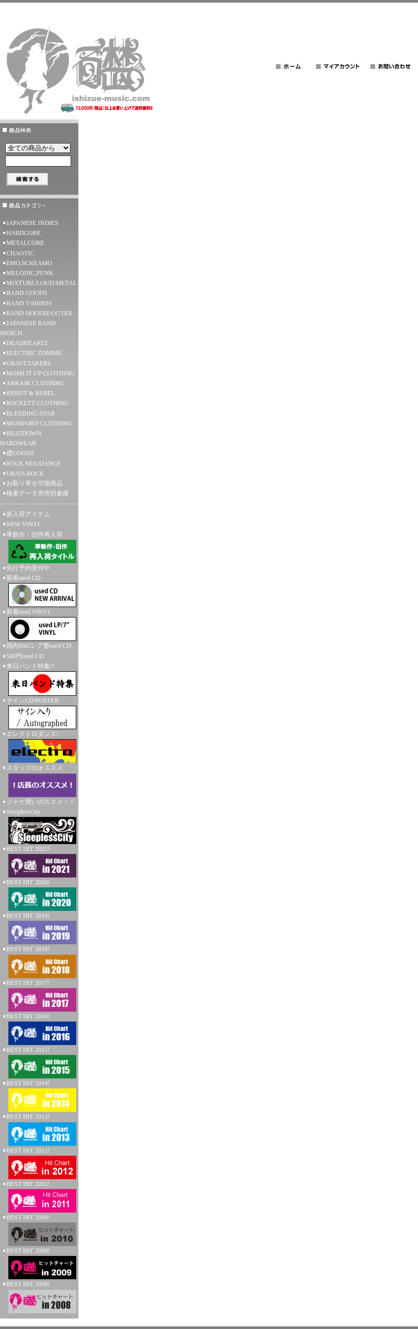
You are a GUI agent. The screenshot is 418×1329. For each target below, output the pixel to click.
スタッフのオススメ (39, 780)
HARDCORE (23, 232)
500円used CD (25, 656)
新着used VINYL (39, 624)
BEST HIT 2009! (39, 1263)
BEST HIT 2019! (39, 928)
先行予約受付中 (28, 568)
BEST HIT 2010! (39, 1230)
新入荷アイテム (28, 514)
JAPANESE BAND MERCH (28, 328)
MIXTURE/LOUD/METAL (41, 283)
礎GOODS (20, 453)
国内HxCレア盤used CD (38, 645)
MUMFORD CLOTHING (39, 423)
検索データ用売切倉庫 (37, 493)
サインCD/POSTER (39, 713)
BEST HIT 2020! (39, 895)
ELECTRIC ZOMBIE (34, 353)
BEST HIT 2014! (39, 1095)
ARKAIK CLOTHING (35, 383)
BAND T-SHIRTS (29, 303)
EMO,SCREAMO (29, 263)
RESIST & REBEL (30, 393)
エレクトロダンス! (39, 746)
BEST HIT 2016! (39, 1029)
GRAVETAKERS (28, 363)
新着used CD (39, 590)
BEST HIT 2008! (39, 1296)
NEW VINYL (23, 524)
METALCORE (25, 242)
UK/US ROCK (25, 473)
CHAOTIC (20, 253)
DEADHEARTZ (27, 343)
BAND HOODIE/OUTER (39, 313)
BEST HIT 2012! (39, 1163)
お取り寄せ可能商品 (34, 483)
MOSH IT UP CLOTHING (40, 373)
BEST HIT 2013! (39, 1129)
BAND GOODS (26, 292)
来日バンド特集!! (39, 679)
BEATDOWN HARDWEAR (20, 438)
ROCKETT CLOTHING (37, 403)
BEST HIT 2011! (39, 1196)
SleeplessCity (39, 826)
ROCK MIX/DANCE (33, 463)
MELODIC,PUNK (29, 273)
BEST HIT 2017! (39, 995)
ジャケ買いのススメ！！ (40, 801)
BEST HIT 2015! (39, 1062)
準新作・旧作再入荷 (39, 547)
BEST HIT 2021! (39, 861)
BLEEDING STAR (30, 413)
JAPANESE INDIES (32, 223)
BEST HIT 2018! (39, 961)
